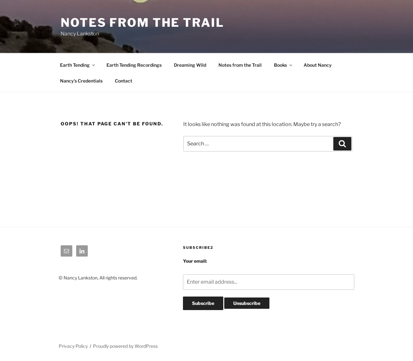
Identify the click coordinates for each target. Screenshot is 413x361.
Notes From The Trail (142, 22)
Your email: (195, 261)
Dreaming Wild (190, 65)
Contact (123, 80)
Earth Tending (78, 65)
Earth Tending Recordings (134, 65)
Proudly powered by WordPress (125, 346)
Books (283, 65)
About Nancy (318, 65)
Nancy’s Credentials (81, 80)
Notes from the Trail (240, 65)
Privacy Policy (73, 346)
